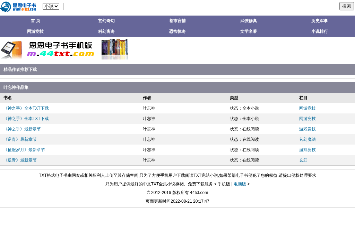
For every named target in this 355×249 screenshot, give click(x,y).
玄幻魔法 (307, 139)
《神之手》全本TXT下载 (26, 108)
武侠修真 (248, 20)
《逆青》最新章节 (20, 139)
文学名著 (248, 31)
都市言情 (177, 20)
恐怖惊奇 (177, 31)
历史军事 (319, 20)
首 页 (35, 20)
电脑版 (240, 184)
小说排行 (319, 31)
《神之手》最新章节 (22, 129)
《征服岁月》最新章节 (24, 149)
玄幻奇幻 (106, 20)
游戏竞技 (307, 129)
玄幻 (303, 160)
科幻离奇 (106, 31)
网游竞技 (35, 31)
